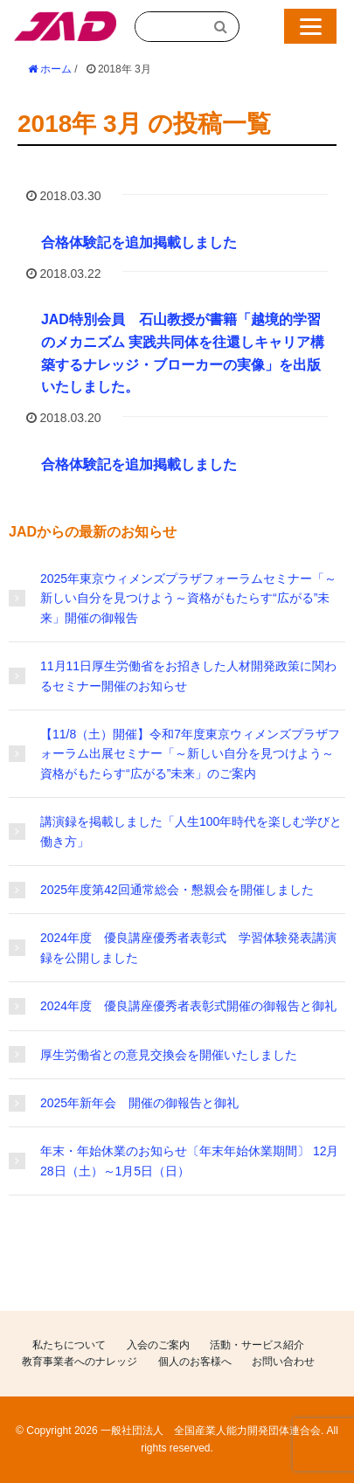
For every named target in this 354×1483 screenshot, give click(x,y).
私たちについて (69, 1345)
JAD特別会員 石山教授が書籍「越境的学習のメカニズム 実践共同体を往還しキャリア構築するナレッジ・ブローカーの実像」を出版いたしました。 (182, 353)
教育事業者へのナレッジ (79, 1361)
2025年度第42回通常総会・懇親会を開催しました (177, 890)
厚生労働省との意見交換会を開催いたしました (168, 1055)
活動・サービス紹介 (257, 1345)
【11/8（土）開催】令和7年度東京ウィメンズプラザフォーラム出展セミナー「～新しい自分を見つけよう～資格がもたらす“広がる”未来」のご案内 (190, 753)
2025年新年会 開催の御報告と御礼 (139, 1103)
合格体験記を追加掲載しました (139, 242)
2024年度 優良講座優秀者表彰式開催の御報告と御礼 (188, 1006)
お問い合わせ (283, 1361)
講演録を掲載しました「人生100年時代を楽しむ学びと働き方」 (191, 831)
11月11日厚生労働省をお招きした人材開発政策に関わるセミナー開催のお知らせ (188, 675)
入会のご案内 (158, 1345)
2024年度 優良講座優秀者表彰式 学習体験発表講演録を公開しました (188, 947)
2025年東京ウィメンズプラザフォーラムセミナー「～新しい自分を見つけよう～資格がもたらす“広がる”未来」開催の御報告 (188, 598)
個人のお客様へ (195, 1361)
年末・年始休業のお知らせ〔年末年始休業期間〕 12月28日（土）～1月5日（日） (189, 1160)
